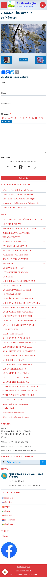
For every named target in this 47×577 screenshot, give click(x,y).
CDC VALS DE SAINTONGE (15, 259)
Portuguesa (8, 524)
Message (5, 114)
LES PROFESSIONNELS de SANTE (19, 343)
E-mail (4, 93)
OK (43, 462)
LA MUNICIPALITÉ (11, 224)
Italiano (7, 511)
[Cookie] (5, 572)
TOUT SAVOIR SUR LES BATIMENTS (20, 387)
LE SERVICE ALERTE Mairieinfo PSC (19, 321)
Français (7, 498)
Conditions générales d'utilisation (23, 574)
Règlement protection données (15, 417)
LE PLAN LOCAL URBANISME (17, 365)
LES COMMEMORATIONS (14, 369)
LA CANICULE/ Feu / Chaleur (16, 373)
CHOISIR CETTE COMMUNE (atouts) (19, 308)
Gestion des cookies (23, 571)
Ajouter (23, 178)
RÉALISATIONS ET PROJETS (16, 251)
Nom (3, 83)
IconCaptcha (21, 172)
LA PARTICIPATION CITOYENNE (18, 325)
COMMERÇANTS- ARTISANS (16, 233)
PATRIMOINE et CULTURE (15, 246)
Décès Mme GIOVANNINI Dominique (18, 199)
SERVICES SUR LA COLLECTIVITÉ (19, 229)
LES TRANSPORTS (11, 286)
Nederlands (8, 520)
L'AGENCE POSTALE (12, 334)
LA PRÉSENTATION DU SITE (16, 290)
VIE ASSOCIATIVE (11, 237)
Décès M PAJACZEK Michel (14, 208)
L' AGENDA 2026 (10, 330)
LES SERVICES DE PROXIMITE (17, 316)
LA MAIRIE (7, 277)
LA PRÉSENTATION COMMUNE (17, 299)
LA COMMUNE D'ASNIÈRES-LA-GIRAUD (22, 220)
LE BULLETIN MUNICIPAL (15, 382)
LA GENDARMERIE (11, 294)
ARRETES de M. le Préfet (13, 268)
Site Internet (6, 104)
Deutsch (7, 516)
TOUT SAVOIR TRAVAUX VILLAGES (19, 391)
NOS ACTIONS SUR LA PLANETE (18, 351)
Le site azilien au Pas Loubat (15, 404)
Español (7, 507)
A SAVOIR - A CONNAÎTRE (15, 242)
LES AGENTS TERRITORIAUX (17, 347)
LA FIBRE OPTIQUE (12, 400)
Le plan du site (8, 408)
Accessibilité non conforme (13, 413)
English (7, 502)
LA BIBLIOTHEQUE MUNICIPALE (18, 356)
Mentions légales (23, 567)
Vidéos (5, 537)
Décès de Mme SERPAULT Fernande (18, 190)
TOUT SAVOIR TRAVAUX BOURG (18, 395)
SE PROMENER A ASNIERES (16, 338)
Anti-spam (5, 157)
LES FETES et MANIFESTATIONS (18, 281)
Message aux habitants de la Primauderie (20, 203)
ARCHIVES (7, 264)
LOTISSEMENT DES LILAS (15, 273)
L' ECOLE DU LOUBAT (13, 360)
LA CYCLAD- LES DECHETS (15, 378)
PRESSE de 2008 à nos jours (15, 255)
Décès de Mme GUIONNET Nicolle (17, 195)
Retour (23, 60)
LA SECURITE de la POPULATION (18, 312)
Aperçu (6, 121)
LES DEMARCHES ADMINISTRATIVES (21, 303)
